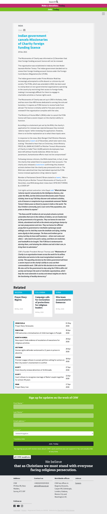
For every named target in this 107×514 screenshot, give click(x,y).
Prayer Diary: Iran (40, 386)
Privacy (24, 511)
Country (17, 430)
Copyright (16, 511)
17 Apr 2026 (68, 386)
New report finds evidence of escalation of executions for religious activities (40, 341)
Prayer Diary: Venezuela (40, 325)
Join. (53, 9)
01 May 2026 (68, 325)
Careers (78, 484)
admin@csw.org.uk (41, 486)
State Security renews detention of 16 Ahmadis (40, 369)
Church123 (60, 511)
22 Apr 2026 (68, 377)
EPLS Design (70, 511)
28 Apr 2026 (68, 360)
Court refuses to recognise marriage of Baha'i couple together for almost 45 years (40, 377)
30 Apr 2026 (68, 332)
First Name (18, 404)
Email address (19, 421)
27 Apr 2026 (68, 369)
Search (53, 1)
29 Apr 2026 (68, 340)
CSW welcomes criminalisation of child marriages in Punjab (40, 332)
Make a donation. (53, 5)
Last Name (18, 412)
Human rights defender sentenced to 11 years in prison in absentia (40, 351)
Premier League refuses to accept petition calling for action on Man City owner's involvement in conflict (40, 360)
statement (40, 165)
